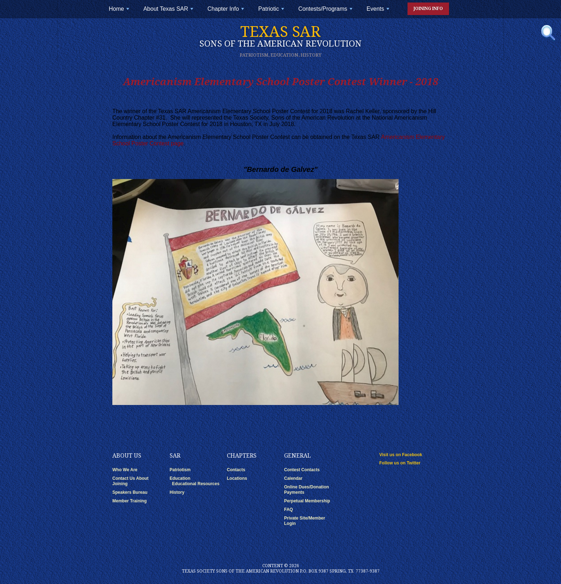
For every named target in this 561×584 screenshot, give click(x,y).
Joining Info (428, 8)
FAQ (288, 509)
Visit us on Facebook (400, 454)
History (177, 492)
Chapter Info (226, 12)
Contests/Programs (326, 12)
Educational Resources (196, 483)
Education (180, 478)
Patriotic (272, 12)
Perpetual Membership (307, 500)
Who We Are (124, 469)
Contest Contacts (301, 469)
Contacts (236, 469)
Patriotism (180, 469)
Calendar (293, 478)
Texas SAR (280, 36)
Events (379, 12)
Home (120, 12)
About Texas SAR (169, 12)
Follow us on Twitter (399, 462)
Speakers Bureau (129, 492)
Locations (237, 478)
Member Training (129, 500)
